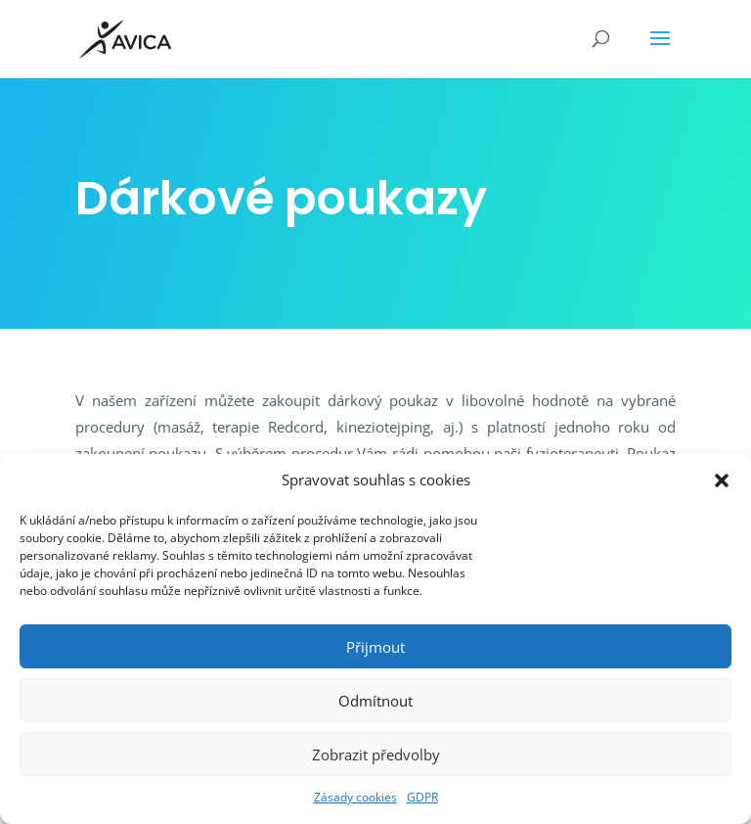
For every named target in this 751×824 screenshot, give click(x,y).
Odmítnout (375, 700)
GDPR (422, 797)
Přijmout (375, 647)
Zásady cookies (355, 797)
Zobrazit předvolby (376, 754)
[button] (721, 480)
